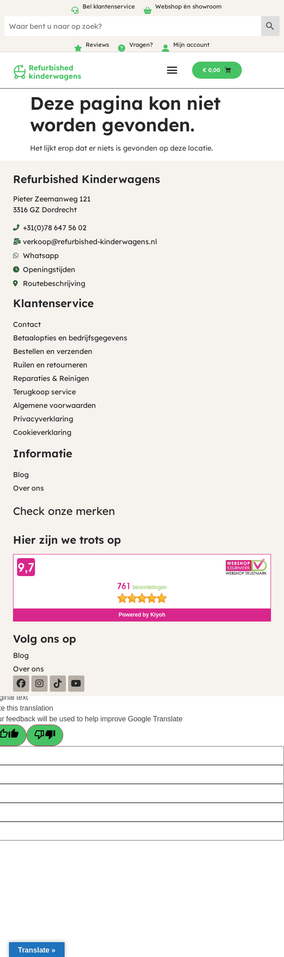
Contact (27, 324)
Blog (21, 474)
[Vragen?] (121, 48)
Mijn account (191, 44)
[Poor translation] (44, 735)
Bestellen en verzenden (52, 351)
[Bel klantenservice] (75, 10)
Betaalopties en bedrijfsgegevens (70, 337)
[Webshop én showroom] (147, 10)
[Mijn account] (165, 48)
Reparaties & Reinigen (51, 378)
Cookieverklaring (42, 432)
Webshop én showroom (188, 6)
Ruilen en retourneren (50, 364)
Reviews (97, 44)
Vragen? (141, 44)
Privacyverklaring (43, 418)
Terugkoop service (44, 391)
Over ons (28, 487)
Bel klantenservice (109, 6)
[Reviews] (78, 48)
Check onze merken (64, 511)
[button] (172, 70)
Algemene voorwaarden (54, 405)
